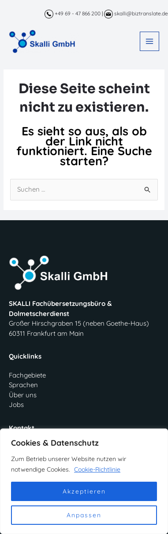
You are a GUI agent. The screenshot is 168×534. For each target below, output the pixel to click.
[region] (84, 481)
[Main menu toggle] (150, 41)
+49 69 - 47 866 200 (73, 13)
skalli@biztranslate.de (136, 13)
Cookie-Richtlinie (97, 469)
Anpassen (84, 515)
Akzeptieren (84, 491)
